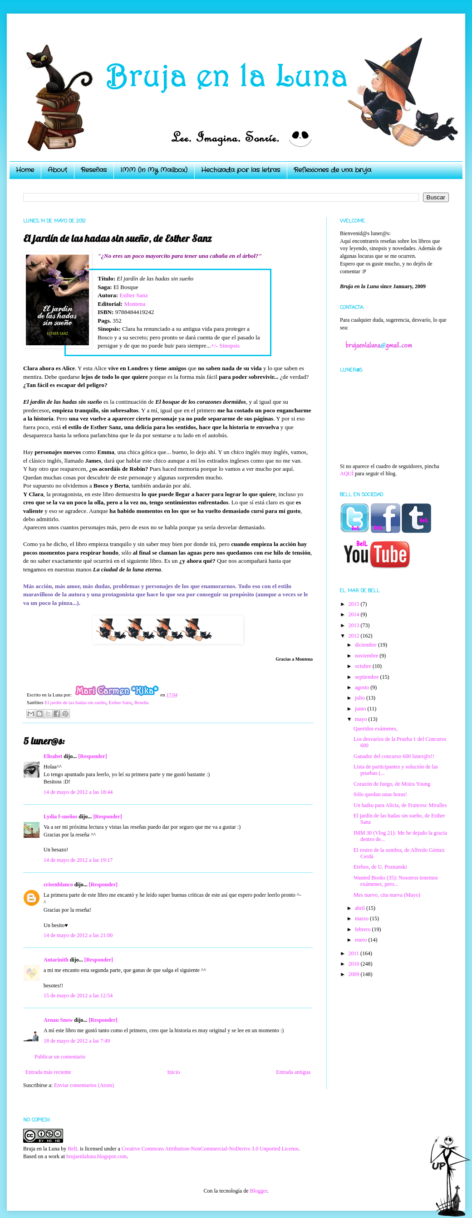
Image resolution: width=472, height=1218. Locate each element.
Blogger (258, 1191)
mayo (362, 719)
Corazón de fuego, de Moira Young (392, 784)
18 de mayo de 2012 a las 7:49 (77, 1041)
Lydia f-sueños (60, 816)
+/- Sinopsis (225, 345)
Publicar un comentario (59, 1057)
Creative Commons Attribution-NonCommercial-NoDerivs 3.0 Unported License (210, 1149)
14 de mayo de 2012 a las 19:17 (78, 860)
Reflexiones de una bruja (332, 169)
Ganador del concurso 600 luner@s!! (394, 756)
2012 (355, 636)
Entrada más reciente (48, 1072)
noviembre (367, 655)
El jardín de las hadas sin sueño (75, 702)
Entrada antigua (293, 1072)
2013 (355, 625)
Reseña (141, 702)
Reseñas (94, 169)
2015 (355, 604)
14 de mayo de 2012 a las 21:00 (78, 935)
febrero (363, 929)
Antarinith (56, 960)
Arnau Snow (58, 1020)
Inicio (173, 1072)
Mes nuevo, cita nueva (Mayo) (387, 895)
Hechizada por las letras (240, 169)
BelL (73, 1149)
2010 (355, 964)
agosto (362, 687)
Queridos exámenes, (376, 728)
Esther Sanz (133, 295)
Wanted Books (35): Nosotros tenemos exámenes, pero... (396, 881)
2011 (355, 953)
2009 (355, 974)
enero (362, 940)
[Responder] (92, 756)
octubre (364, 666)
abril (360, 908)
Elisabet (53, 756)
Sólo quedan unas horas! (380, 794)
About (57, 169)
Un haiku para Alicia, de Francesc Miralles (400, 805)
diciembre (366, 645)
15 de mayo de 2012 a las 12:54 (78, 995)
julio (360, 698)
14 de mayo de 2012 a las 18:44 (78, 792)
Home (25, 169)
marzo (362, 918)
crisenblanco (58, 884)
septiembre (367, 677)
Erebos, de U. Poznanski (380, 867)
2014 (355, 614)
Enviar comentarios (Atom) (84, 1085)
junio (361, 709)
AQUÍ (347, 473)
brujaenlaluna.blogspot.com (96, 1156)
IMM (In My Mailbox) (153, 169)
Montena (134, 303)
